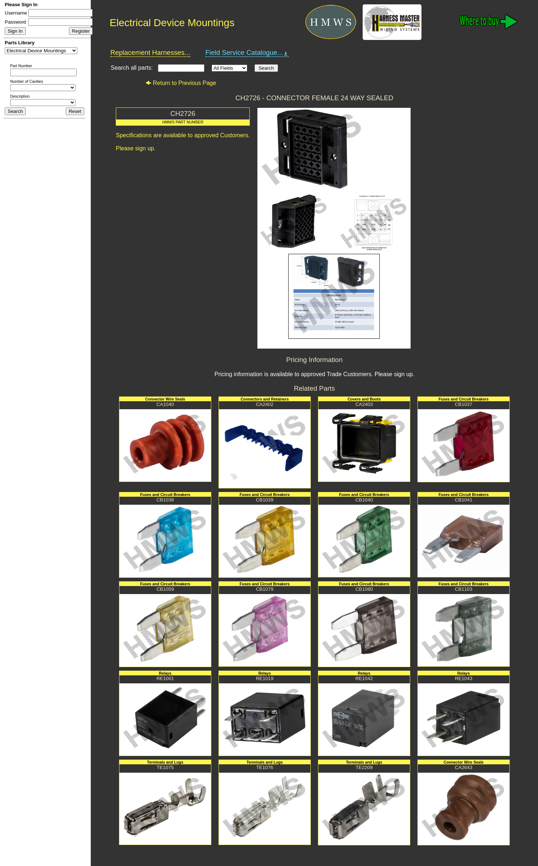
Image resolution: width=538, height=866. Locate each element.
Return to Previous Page (180, 83)
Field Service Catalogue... (247, 53)
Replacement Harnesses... (150, 52)
